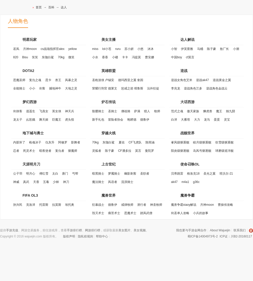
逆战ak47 (202, 80)
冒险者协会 (115, 119)
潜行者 (141, 205)
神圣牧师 (156, 205)
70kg (61, 57)
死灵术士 (29, 151)
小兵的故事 (200, 213)
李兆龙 (175, 88)
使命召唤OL (189, 164)
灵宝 (227, 119)
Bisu (25, 57)
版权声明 (69, 236)
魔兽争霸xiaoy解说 (183, 205)
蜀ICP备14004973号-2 (202, 236)
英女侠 (56, 111)
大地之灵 (71, 88)
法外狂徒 (153, 88)
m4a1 (185, 182)
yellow (72, 49)
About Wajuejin (220, 230)
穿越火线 (108, 133)
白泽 (174, 119)
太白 (55, 173)
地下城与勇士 (33, 133)
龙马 (207, 119)
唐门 (65, 173)
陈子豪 (211, 49)
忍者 (16, 151)
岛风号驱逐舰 (202, 151)
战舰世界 (187, 133)
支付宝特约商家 (166, 247)
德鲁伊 (144, 119)
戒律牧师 (127, 205)
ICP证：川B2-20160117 (236, 236)
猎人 (147, 111)
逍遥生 (30, 111)
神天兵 (69, 111)
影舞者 (75, 142)
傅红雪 (43, 173)
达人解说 (187, 40)
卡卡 (125, 57)
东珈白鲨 (48, 57)
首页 (39, 7)
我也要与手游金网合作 (191, 230)
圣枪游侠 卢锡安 (103, 80)
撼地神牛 (55, 88)
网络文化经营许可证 (31, 247)
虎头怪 (69, 119)
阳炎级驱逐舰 (180, 151)
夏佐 (122, 142)
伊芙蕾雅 (187, 49)
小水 (95, 57)
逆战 (183, 71)
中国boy (176, 57)
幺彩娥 (30, 119)
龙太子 (17, 119)
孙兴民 (17, 205)
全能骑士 (19, 88)
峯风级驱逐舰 (180, 142)
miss (95, 49)
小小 (32, 88)
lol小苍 (106, 49)
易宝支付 (122, 247)
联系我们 (240, 230)
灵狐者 (96, 151)
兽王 (58, 80)
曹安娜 (149, 57)
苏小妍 (129, 49)
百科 (51, 7)
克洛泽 (30, 205)
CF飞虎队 (135, 142)
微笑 (71, 57)
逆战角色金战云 (216, 88)
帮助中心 (102, 236)
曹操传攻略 (225, 205)
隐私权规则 (85, 236)
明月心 (30, 173)
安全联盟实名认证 (216, 247)
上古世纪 (108, 164)
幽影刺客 (130, 173)
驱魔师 (72, 151)
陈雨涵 (150, 142)
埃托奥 (69, 205)
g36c (196, 182)
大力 (197, 119)
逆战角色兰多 (193, 88)
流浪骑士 (127, 182)
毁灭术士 (98, 213)
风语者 (112, 182)
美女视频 (140, 230)
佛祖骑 (125, 111)
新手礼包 (98, 119)
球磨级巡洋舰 (224, 151)
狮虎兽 (207, 111)
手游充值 (12, 230)
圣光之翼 (209, 173)
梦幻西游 (30, 102)
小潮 (236, 49)
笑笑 (35, 57)
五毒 (46, 182)
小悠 (140, 49)
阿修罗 (62, 142)
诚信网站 (96, 247)
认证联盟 (55, 247)
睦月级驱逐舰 (202, 142)
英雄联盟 (108, 71)
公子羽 (17, 173)
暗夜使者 (45, 151)
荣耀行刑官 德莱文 (104, 88)
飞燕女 (43, 111)
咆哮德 (131, 119)
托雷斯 (43, 205)
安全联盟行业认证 (192, 247)
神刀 (66, 182)
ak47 (174, 182)
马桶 (200, 49)
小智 (174, 49)
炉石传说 (108, 102)
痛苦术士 (114, 213)
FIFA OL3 (30, 195)
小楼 (115, 57)
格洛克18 (193, 173)
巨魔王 (56, 119)
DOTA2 (28, 71)
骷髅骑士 (98, 111)
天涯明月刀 (31, 164)
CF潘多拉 (124, 151)
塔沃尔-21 (226, 173)
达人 (64, 7)
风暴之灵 (71, 80)
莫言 (138, 151)
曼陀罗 (149, 151)
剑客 (42, 88)
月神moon (30, 49)
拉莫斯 (56, 205)
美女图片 (124, 230)
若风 (16, 49)
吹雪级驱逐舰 (224, 142)
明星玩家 (30, 40)
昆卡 (48, 80)
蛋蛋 (217, 119)
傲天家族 (193, 111)
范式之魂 (177, 111)
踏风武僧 (146, 213)
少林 (56, 182)
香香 (105, 57)
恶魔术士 (130, 213)
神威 (16, 182)
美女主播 (108, 40)
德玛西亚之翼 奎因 (130, 80)
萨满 (137, 111)
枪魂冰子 (35, 142)
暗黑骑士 (98, 173)
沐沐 (150, 49)
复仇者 (59, 151)
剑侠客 (17, 111)
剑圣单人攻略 (180, 213)
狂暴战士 (98, 205)
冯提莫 (136, 57)
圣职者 (144, 173)
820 (15, 57)
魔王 (219, 111)
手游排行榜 (74, 230)
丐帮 (75, 173)
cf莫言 (190, 57)
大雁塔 (185, 119)
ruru (117, 49)
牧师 (157, 111)
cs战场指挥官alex (53, 49)
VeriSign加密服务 (73, 247)
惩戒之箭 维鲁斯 (132, 88)
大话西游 (187, 102)
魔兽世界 (108, 195)
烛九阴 (230, 111)
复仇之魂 (35, 80)
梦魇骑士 (114, 173)
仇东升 (49, 142)
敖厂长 (224, 49)
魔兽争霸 (187, 195)
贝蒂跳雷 (177, 173)
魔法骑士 (98, 182)
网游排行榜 (92, 230)
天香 (36, 182)
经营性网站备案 (42, 247)
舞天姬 (43, 119)
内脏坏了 (19, 142)
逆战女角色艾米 (181, 80)
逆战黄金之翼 (222, 80)
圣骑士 (112, 111)
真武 (26, 182)
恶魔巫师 (19, 80)
